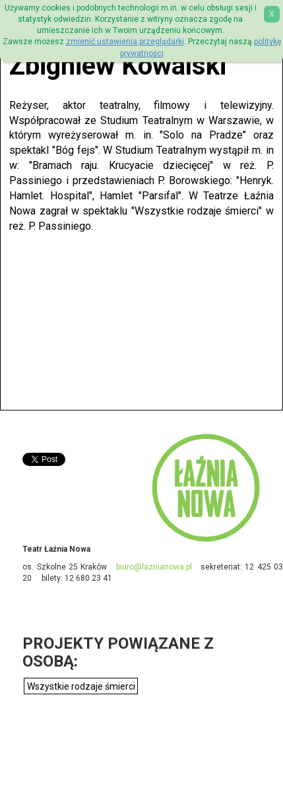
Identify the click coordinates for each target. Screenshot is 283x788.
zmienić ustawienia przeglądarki (125, 41)
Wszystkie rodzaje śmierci (81, 686)
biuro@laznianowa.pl (154, 567)
